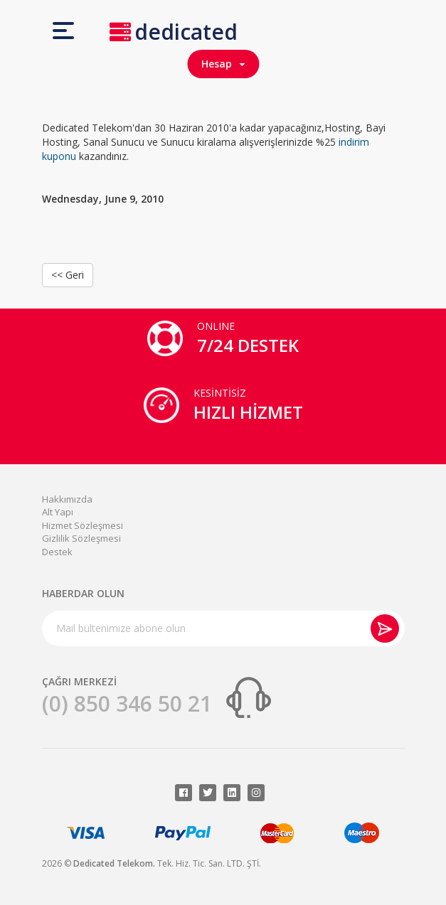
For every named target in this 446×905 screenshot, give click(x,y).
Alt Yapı (57, 511)
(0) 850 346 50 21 (127, 703)
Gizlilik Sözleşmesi (81, 538)
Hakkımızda (67, 499)
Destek (57, 551)
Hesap (223, 63)
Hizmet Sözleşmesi (82, 525)
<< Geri (67, 275)
